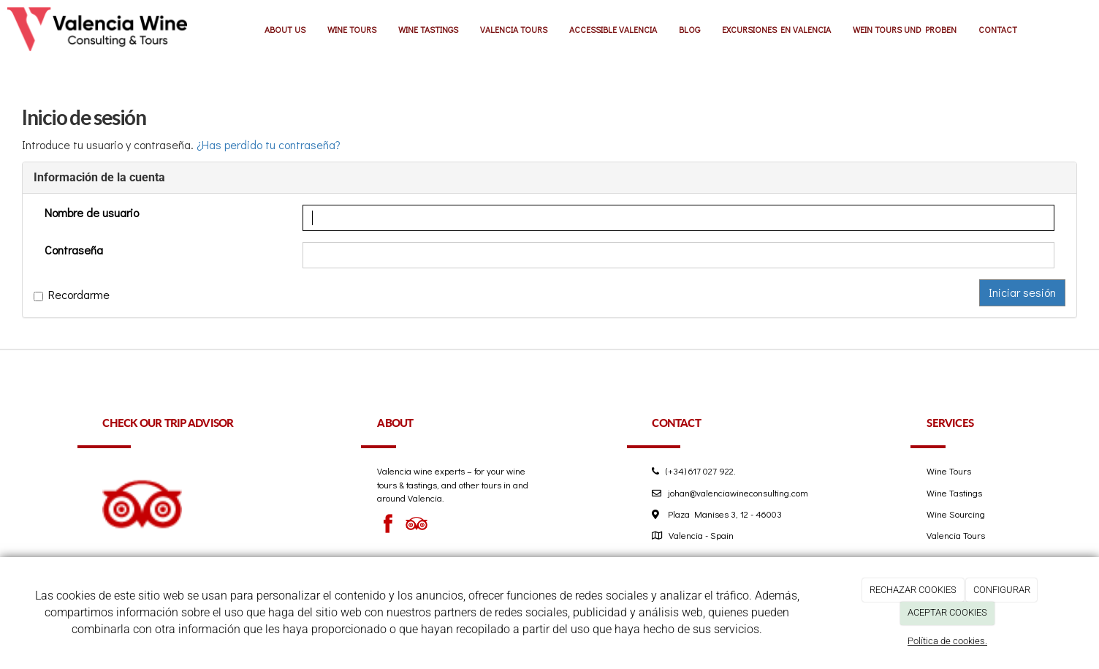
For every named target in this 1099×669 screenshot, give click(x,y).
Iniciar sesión (1022, 292)
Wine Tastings (954, 493)
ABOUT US (285, 29)
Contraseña (74, 249)
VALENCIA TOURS (513, 29)
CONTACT (997, 29)
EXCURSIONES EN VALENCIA (776, 29)
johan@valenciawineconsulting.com (738, 493)
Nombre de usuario (92, 212)
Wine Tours (949, 471)
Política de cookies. (947, 640)
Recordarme (72, 294)
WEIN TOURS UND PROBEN (905, 29)
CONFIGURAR (1001, 589)
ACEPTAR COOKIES (947, 612)
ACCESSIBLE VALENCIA (613, 29)
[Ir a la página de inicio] (97, 29)
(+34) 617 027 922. (697, 471)
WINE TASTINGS (428, 29)
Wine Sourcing (956, 514)
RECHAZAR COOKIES (913, 589)
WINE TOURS (351, 29)
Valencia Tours (956, 535)
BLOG (689, 29)
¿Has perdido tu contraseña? (269, 144)
